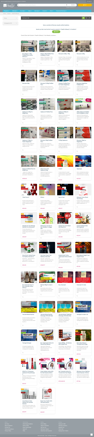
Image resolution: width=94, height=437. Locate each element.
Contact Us (7, 427)
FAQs (24, 430)
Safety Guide (26, 425)
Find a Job (61, 429)
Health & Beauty (70, 7)
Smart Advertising (27, 427)
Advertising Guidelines (28, 423)
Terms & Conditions (9, 429)
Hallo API (25, 429)
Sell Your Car (43, 427)
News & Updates (8, 425)
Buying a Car (61, 427)
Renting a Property (63, 425)
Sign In (56, 31)
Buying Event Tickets (63, 430)
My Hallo (89, 1)
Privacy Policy (8, 430)
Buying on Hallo (62, 423)
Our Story (7, 423)
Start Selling (43, 423)
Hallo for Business (45, 425)
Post (85, 5)
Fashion (9, 13)
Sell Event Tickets (45, 429)
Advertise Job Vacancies (46, 430)
